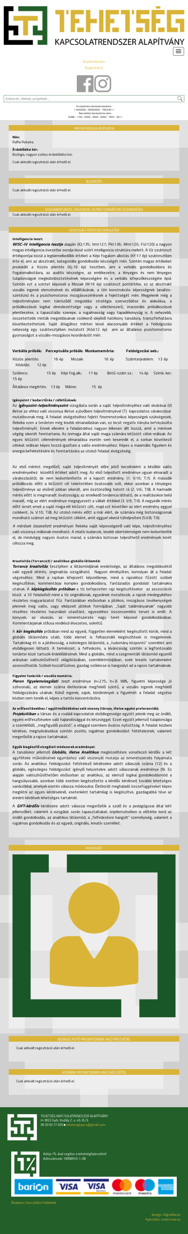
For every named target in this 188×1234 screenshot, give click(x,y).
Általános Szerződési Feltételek (33, 1202)
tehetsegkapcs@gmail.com (85, 1124)
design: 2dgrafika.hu (166, 1214)
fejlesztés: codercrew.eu (163, 1219)
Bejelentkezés (94, 61)
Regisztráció (94, 67)
